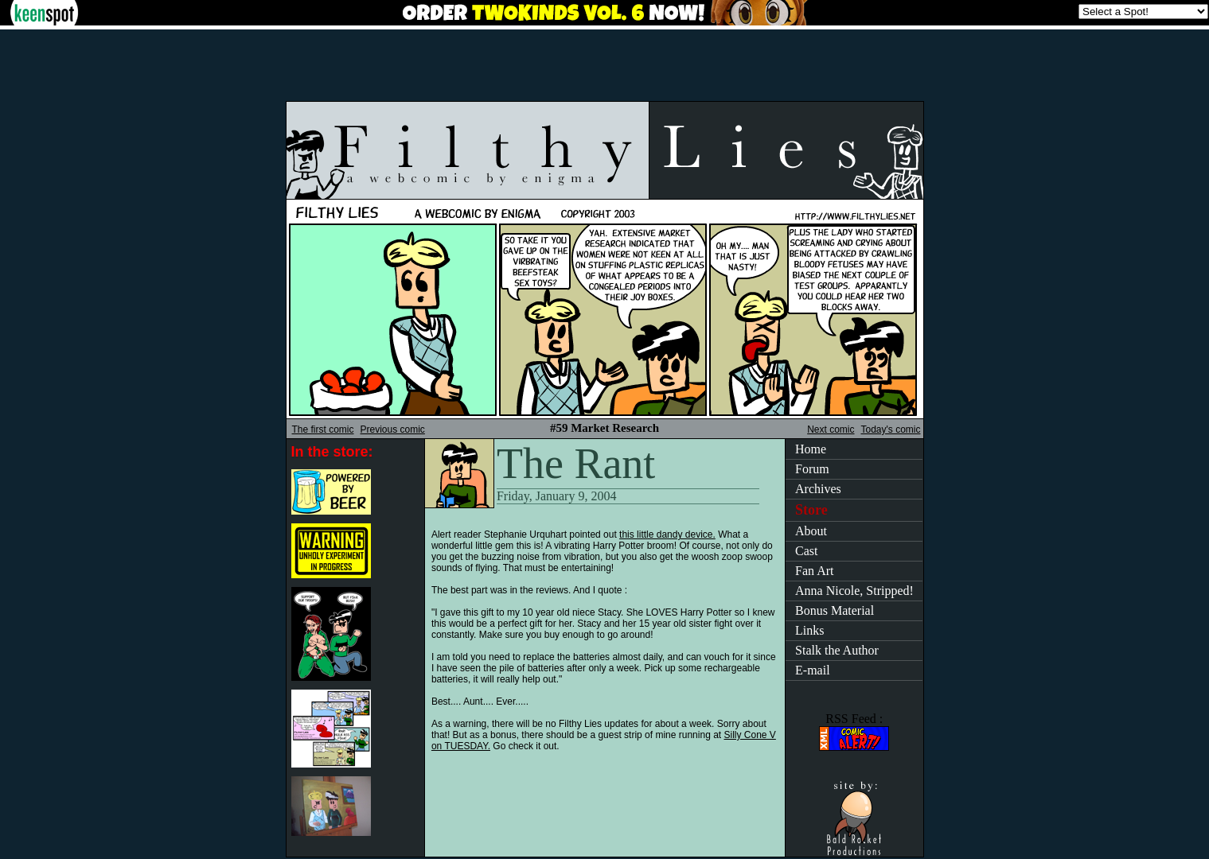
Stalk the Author (837, 650)
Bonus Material (834, 610)
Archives (818, 489)
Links (809, 630)
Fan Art (814, 570)
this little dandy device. (667, 534)
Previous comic (393, 429)
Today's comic (891, 429)
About (811, 531)
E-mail (812, 670)
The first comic (323, 429)
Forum (812, 469)
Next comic (830, 429)
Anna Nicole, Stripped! (854, 590)
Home (810, 449)
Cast (806, 551)
